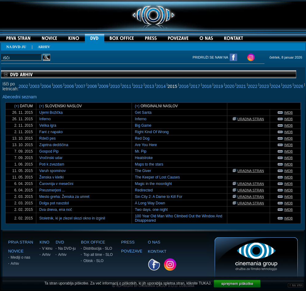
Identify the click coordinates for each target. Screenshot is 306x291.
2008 (92, 86)
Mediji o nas (20, 257)
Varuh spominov (52, 171)
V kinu (47, 248)
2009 (103, 86)
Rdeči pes (47, 138)
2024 (275, 86)
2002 (23, 86)
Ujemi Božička (51, 112)
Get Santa (143, 112)
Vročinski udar (51, 158)
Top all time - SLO (98, 254)
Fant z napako (51, 132)
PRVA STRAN (20, 242)
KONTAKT (157, 251)
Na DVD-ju (67, 248)
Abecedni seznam (19, 96)
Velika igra (47, 125)
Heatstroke (144, 158)
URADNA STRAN (248, 119)
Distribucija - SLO (97, 248)
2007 (80, 86)
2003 (34, 86)
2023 (264, 86)
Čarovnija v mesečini (56, 184)
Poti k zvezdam (51, 164)
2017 (195, 86)
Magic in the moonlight (153, 184)
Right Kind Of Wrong (152, 132)
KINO (45, 242)
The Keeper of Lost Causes (157, 177)
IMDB (285, 112)
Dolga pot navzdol (54, 203)
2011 (126, 86)
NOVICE (16, 251)
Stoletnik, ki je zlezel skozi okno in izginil (72, 218)
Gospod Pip (49, 151)
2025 (287, 86)
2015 (172, 86)
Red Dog (142, 138)
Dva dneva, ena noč (55, 209)
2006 (69, 86)
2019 (218, 86)
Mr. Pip (140, 151)
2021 (241, 86)
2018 (207, 86)
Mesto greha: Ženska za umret (64, 197)
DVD (60, 242)
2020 (229, 86)
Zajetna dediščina (53, 145)
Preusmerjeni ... (52, 190)
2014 (161, 86)
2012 (138, 86)
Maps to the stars (149, 164)
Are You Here (146, 145)
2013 (149, 86)
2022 (252, 86)
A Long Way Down (150, 203)
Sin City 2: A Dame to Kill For (158, 197)
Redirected (144, 190)
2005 (57, 86)
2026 (298, 86)
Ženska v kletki (51, 177)
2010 (115, 86)
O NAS (154, 242)
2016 (184, 86)
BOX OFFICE (93, 242)
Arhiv (15, 263)
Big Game (143, 125)
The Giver (143, 171)
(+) (16, 106)
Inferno (45, 119)
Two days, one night (151, 209)
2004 (46, 86)
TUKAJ (204, 283)
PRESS (128, 242)
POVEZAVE (131, 251)
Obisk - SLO (93, 261)
